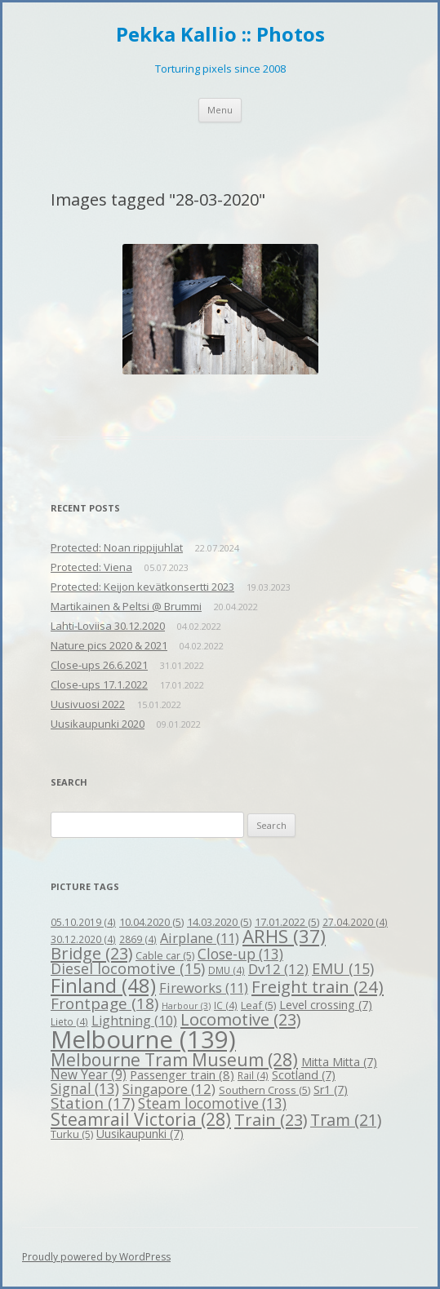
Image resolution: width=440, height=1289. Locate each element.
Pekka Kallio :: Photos (220, 34)
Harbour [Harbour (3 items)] (186, 1006)
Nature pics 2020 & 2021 (109, 645)
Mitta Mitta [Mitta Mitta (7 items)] (339, 1062)
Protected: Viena (91, 567)
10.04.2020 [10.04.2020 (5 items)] (151, 922)
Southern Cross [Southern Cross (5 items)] (264, 1090)
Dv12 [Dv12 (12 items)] (278, 968)
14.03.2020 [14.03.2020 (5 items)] (219, 922)
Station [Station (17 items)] (93, 1102)
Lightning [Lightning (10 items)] (134, 1021)
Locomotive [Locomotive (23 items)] (240, 1019)
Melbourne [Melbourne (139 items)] (143, 1039)
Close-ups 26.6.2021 (99, 665)
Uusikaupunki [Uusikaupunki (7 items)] (140, 1133)
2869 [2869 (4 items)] (138, 939)
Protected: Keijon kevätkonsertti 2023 (142, 586)
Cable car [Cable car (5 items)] (165, 955)
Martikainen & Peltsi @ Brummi (126, 606)
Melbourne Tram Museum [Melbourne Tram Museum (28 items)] (174, 1059)
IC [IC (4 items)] (226, 1005)
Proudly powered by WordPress (96, 1257)
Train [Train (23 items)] (270, 1120)
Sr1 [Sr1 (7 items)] (330, 1089)
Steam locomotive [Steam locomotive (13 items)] (212, 1103)
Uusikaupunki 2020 (97, 723)
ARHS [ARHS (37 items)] (284, 936)
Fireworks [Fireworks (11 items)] (203, 987)
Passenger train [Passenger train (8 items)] (182, 1074)
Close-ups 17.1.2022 (99, 684)
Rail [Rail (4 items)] (253, 1075)
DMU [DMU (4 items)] (226, 970)
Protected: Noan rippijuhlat (117, 547)
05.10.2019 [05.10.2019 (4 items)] (83, 921)
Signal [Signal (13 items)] (85, 1088)
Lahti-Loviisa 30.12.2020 (108, 625)
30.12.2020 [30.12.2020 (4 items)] (83, 939)
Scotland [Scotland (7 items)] (304, 1075)
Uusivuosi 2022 (88, 704)
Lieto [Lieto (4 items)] (69, 1021)
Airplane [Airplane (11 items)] (199, 937)
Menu (220, 110)
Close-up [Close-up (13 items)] (240, 954)
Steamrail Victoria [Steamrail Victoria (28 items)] (141, 1119)
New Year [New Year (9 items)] (89, 1074)
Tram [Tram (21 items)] (345, 1120)
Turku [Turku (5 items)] (72, 1134)
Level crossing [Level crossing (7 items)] (325, 1004)
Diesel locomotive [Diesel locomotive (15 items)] (128, 968)
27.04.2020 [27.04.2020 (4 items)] (355, 921)
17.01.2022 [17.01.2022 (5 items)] (287, 922)
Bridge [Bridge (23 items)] (91, 953)
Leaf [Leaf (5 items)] (258, 1005)
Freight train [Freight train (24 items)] (317, 986)
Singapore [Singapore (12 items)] (169, 1088)
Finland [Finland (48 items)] (103, 985)
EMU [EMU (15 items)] (343, 968)
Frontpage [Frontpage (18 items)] (104, 1003)
